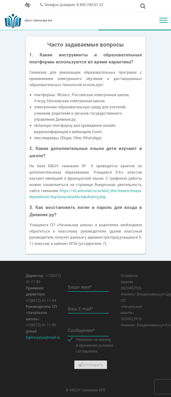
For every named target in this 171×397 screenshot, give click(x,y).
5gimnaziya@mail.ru (43, 337)
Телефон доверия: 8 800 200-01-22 (73, 4)
